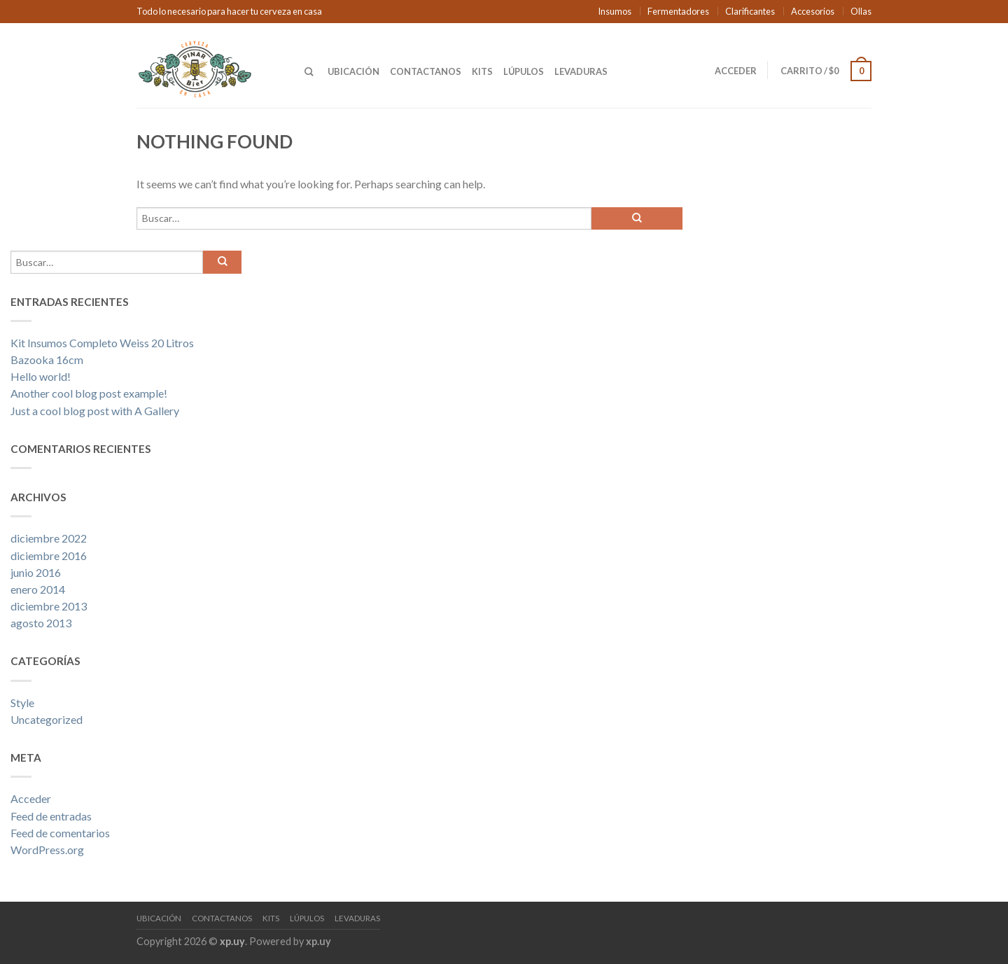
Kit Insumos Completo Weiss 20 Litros (102, 342)
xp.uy (232, 941)
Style (22, 702)
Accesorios (812, 11)
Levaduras (581, 71)
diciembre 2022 (48, 538)
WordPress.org (47, 849)
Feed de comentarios (60, 832)
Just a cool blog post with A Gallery (94, 410)
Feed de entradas (51, 816)
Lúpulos (523, 71)
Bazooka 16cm (46, 359)
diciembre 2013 (48, 606)
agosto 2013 (40, 622)
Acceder (736, 70)
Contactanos (425, 71)
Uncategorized (46, 719)
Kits (482, 71)
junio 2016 (35, 572)
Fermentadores (678, 11)
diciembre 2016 (48, 555)
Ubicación (353, 71)
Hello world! (40, 376)
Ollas (861, 11)
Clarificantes (750, 11)
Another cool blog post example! (88, 393)
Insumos (614, 11)
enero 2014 (37, 589)
